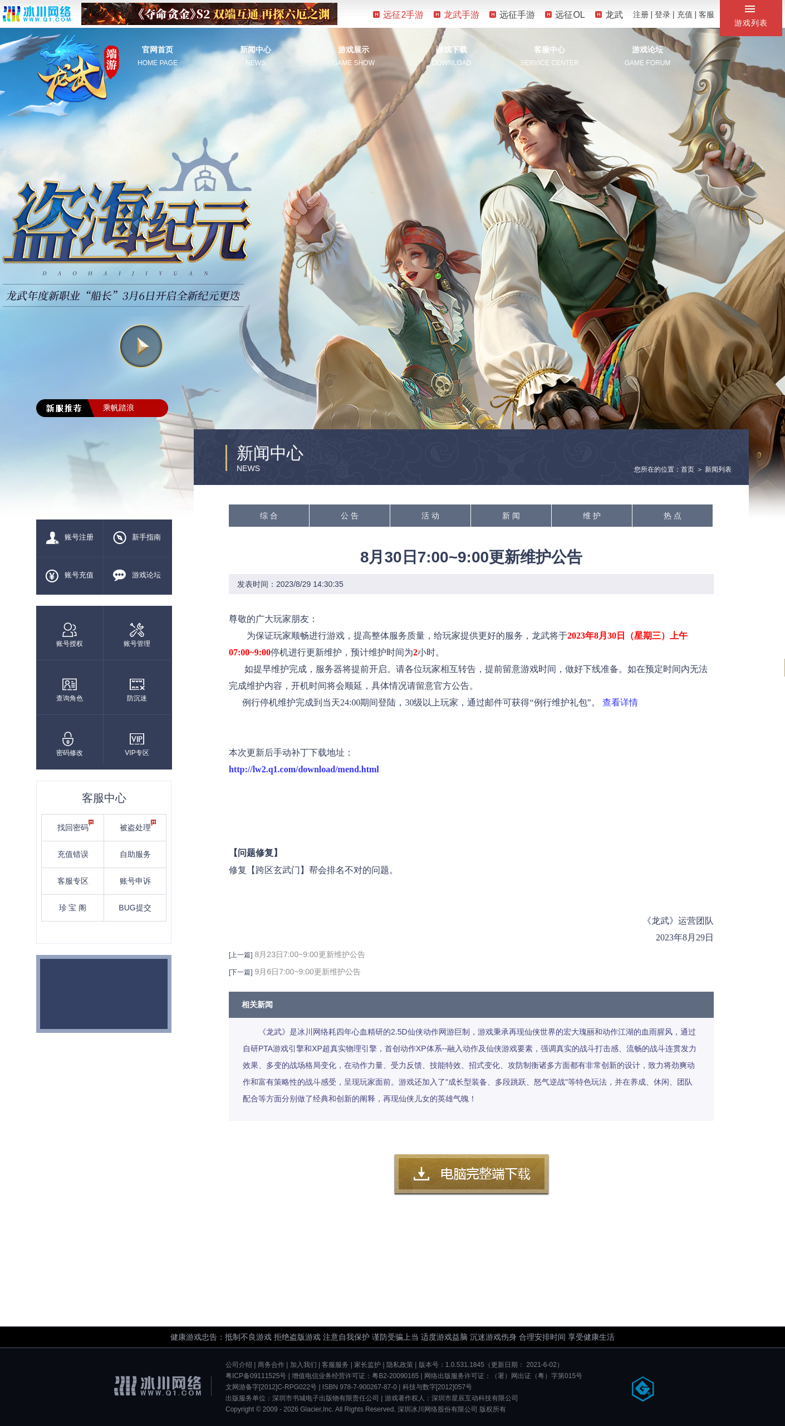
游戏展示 (353, 49)
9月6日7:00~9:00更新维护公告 (308, 971)
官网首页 (157, 49)
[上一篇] (241, 955)
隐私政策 (399, 1365)
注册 (641, 14)
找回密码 (75, 826)
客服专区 (73, 880)
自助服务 (135, 854)
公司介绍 (238, 1365)
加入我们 (303, 1365)
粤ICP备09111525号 (255, 1376)
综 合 (269, 515)
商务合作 (271, 1365)
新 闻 (511, 515)
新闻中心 (255, 49)
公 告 (350, 515)
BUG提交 (135, 907)
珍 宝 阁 (73, 907)
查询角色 (69, 689)
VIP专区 (137, 744)
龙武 (609, 14)
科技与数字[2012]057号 (437, 1387)
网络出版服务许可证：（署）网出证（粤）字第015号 (503, 1376)
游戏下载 (451, 49)
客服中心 (549, 49)
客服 (706, 14)
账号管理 (137, 635)
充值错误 (73, 854)
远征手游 (512, 14)
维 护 (592, 515)
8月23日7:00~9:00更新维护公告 (310, 954)
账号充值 (70, 575)
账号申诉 (135, 880)
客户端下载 (472, 1174)
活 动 (430, 515)
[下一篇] (241, 972)
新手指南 (137, 538)
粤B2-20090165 (395, 1376)
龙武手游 (456, 14)
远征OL (565, 14)
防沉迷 (137, 689)
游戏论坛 (647, 49)
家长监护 (367, 1365)
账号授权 (69, 635)
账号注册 (70, 538)
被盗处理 (138, 826)
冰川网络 (37, 14)
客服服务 (335, 1365)
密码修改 (69, 744)
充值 (685, 14)
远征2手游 (398, 14)
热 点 (672, 515)
